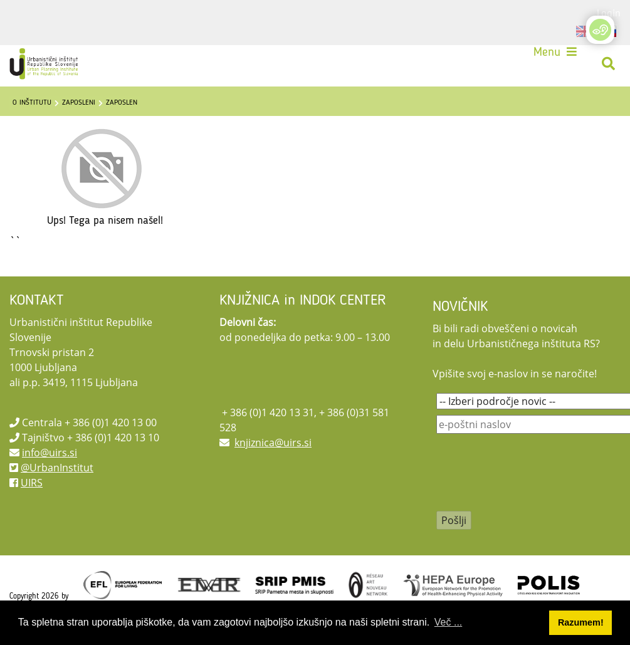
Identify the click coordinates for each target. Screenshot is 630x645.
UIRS (32, 483)
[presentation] (531, 480)
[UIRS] (45, 64)
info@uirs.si (49, 452)
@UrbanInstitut (57, 468)
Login (609, 12)
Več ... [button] (448, 622)
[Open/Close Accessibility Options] (600, 30)
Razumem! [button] (581, 622)
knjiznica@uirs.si (273, 442)
